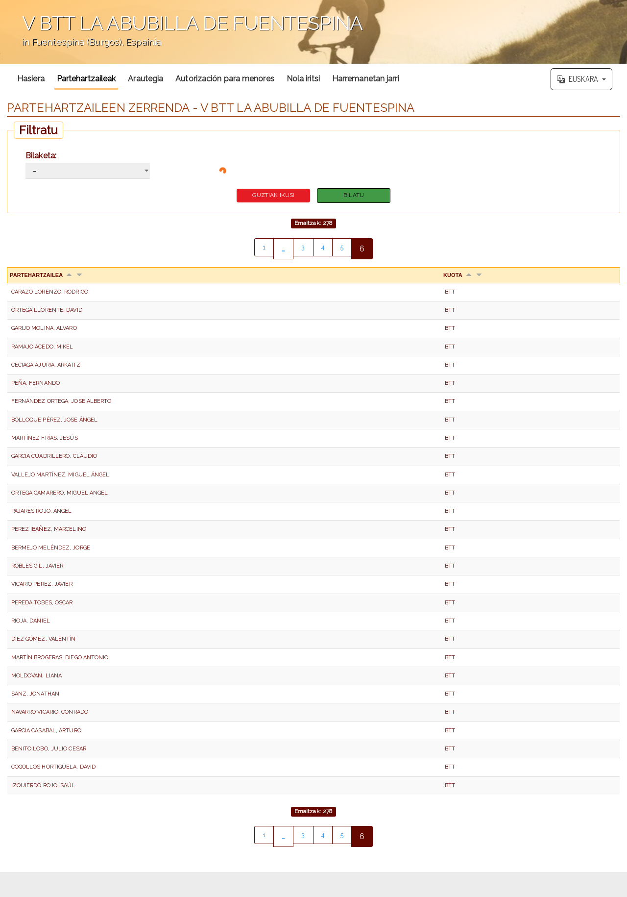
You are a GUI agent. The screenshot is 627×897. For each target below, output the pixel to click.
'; (313, 32)
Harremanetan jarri (365, 78)
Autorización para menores (224, 78)
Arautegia (145, 78)
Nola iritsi (303, 78)
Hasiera (31, 78)
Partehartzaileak (86, 78)
